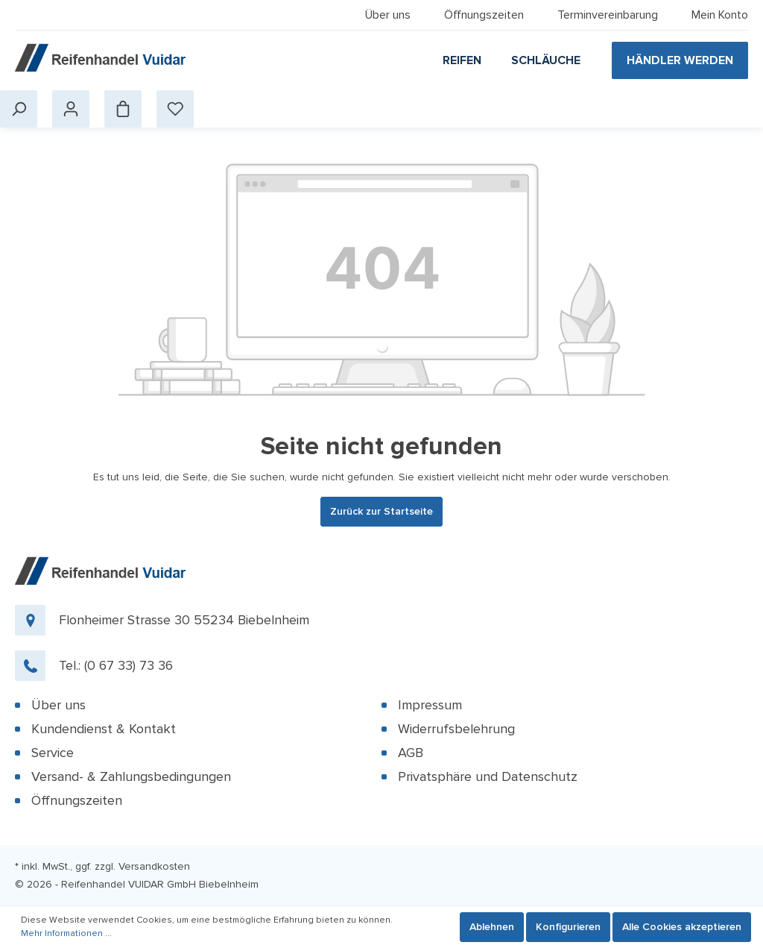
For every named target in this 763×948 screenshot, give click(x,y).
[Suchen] (18, 109)
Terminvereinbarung (607, 14)
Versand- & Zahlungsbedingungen (131, 776)
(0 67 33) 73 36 (128, 665)
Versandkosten (154, 866)
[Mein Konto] (70, 109)
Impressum (430, 705)
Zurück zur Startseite (381, 511)
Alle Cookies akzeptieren (681, 926)
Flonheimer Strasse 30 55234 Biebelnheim (184, 620)
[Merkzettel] (175, 109)
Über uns (388, 14)
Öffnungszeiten (484, 14)
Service (52, 752)
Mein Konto (719, 14)
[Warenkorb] (123, 109)
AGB (410, 752)
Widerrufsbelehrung (456, 729)
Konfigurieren (568, 926)
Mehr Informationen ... (66, 933)
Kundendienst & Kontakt (103, 729)
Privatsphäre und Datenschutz (487, 776)
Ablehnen (491, 926)
